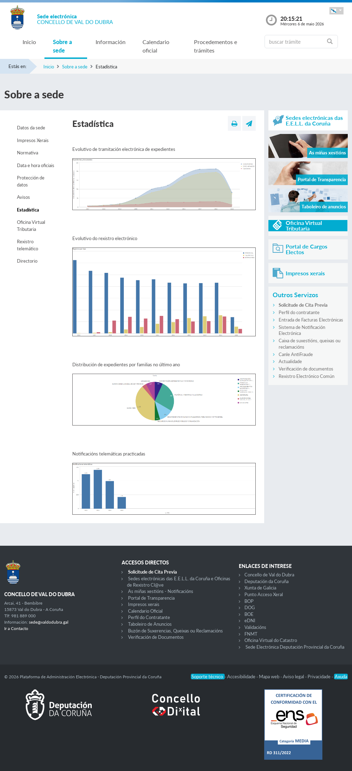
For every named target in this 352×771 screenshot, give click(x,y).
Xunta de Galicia (260, 588)
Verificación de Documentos (156, 637)
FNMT (250, 634)
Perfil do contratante (299, 312)
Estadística (28, 210)
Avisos (23, 197)
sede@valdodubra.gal (48, 622)
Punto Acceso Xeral (263, 594)
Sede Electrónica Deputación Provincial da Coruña (294, 647)
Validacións (255, 627)
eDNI (249, 620)
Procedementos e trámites (215, 46)
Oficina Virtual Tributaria (31, 225)
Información (111, 41)
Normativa (27, 152)
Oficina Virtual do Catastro (270, 640)
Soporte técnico (208, 676)
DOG (249, 607)
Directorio (27, 261)
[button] (336, 10)
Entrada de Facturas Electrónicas (311, 320)
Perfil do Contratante (149, 617)
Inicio (29, 41)
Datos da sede (31, 127)
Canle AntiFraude (296, 354)
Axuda (341, 676)
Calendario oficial (155, 46)
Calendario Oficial (145, 611)
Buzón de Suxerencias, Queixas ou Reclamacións (175, 631)
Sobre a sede (62, 46)
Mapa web (269, 676)
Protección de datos (30, 181)
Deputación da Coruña (266, 581)
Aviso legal (294, 676)
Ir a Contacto (16, 628)
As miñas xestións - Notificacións (160, 591)
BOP (249, 601)
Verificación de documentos (306, 369)
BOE (249, 614)
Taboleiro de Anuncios (150, 624)
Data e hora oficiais (35, 165)
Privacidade (320, 676)
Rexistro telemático (27, 245)
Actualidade (290, 361)
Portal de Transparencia (151, 598)
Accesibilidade (241, 676)
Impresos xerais (143, 604)
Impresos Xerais (33, 140)
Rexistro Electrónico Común (306, 376)
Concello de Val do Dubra (269, 574)
